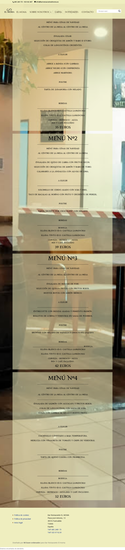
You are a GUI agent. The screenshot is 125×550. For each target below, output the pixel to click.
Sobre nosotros (39, 12)
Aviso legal (18, 522)
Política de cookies (21, 515)
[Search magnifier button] (119, 11)
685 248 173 (18, 2)
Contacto (87, 12)
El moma (21, 12)
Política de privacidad (22, 519)
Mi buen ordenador (32, 542)
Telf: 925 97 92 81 (55, 532)
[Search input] (108, 11)
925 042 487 (28, 2)
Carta (58, 12)
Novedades (71, 12)
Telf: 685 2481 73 (54, 529)
